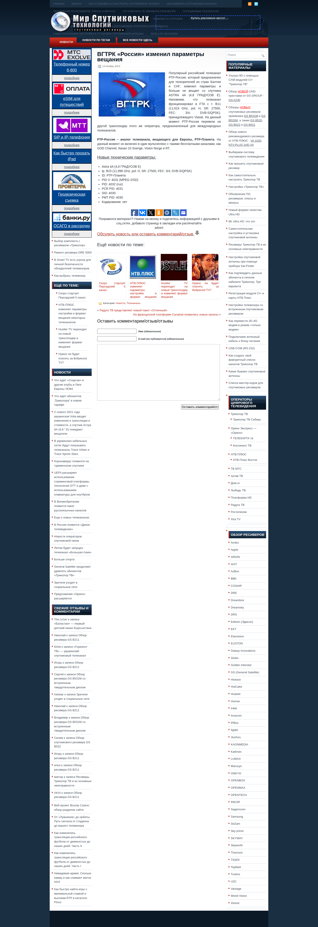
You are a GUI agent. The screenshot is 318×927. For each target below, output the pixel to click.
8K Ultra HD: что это (242, 221)
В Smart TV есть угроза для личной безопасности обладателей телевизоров (72, 264)
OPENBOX (238, 780)
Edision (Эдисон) (242, 621)
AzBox (235, 571)
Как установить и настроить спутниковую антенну (124, 3)
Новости (66, 42)
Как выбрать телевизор (69, 275)
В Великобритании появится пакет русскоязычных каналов (70, 506)
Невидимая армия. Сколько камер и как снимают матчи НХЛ (72, 878)
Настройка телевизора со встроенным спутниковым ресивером (246, 309)
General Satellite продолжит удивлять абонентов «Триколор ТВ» (72, 571)
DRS (234, 614)
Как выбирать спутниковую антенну (192, 3)
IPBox (234, 722)
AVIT (234, 564)
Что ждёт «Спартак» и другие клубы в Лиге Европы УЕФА (69, 384)
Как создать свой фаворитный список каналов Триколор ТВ (243, 360)
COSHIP (236, 585)
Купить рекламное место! (208, 18)
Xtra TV (235, 519)
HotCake (236, 686)
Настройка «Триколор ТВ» (246, 186)
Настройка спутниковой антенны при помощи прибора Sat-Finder (244, 261)
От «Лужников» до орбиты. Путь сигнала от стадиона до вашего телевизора (72, 821)
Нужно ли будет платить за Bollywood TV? (73, 358)
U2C (234, 881)
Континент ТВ (242, 445)
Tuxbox (235, 874)
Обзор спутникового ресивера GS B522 (72, 742)
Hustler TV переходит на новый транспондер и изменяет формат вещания (73, 338)
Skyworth (237, 845)
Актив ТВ (237, 476)
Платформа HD (241, 497)
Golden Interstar (241, 665)
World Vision (239, 895)
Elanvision (237, 636)
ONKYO (236, 773)
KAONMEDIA (239, 744)
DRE (234, 593)
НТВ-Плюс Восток (245, 460)
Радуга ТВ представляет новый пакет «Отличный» (133, 310)
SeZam (235, 823)
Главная (58, 3)
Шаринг (76, 3)
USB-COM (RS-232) (242, 348)
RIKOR (235, 802)
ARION (235, 557)
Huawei (235, 694)
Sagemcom (238, 809)
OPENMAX (238, 787)
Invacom (236, 715)
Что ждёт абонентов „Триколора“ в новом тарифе (67, 400)
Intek (234, 708)
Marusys (236, 766)
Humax (235, 701)
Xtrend (235, 903)
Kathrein (236, 751)
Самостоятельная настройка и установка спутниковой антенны (244, 233)
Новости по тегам (96, 40)
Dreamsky (237, 607)
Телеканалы (133, 303)
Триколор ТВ (239, 414)
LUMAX (236, 758)
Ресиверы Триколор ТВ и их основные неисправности (72, 781)
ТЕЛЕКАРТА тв (243, 438)
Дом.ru (235, 483)
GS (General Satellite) (245, 672)
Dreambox (237, 600)
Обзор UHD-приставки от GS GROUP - (246, 96)
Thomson (237, 852)
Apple (234, 549)
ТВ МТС (236, 468)
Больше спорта (64, 559)
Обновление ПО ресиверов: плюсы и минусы (242, 198)
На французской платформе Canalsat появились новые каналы (175, 314)
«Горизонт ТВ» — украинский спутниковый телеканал (70, 651)
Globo (234, 658)
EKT (234, 629)
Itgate (234, 730)
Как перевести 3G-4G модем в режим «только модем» (245, 325)
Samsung (237, 816)
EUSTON (237, 643)
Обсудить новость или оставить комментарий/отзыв (148, 234)
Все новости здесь (137, 40)
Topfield (236, 867)
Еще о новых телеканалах (71, 517)
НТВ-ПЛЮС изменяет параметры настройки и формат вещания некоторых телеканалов (73, 313)
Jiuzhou (236, 737)
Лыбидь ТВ (238, 490)
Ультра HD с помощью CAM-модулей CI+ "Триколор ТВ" (244, 80)
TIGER (235, 859)
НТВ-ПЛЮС (238, 454)
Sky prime (237, 831)
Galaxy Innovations (243, 650)
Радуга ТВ (237, 505)
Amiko (235, 542)
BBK (234, 578)
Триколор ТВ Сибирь (247, 419)
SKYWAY (237, 838)
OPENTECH (239, 795)
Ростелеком (239, 512)
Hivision (236, 679)
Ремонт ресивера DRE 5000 (73, 252)
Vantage (236, 888)
